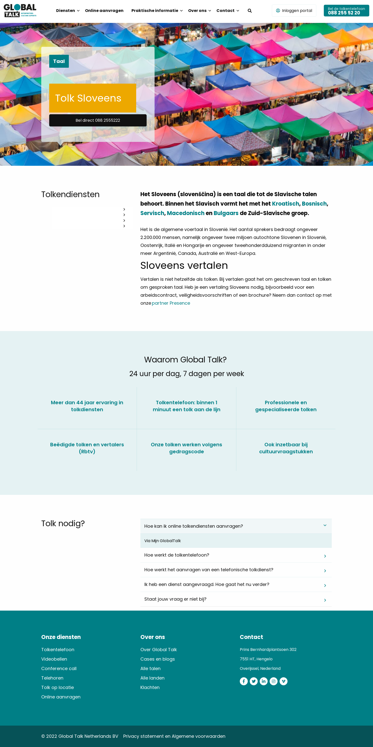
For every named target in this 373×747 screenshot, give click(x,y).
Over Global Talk (158, 649)
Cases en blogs (157, 659)
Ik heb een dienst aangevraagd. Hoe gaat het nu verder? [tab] (206, 584)
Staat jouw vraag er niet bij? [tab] (175, 599)
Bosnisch (314, 204)
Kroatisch (285, 204)
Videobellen (54, 659)
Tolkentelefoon (57, 649)
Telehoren (52, 678)
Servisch (152, 213)
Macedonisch (186, 213)
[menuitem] (66, 11)
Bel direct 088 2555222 (98, 120)
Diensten (65, 10)
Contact (225, 10)
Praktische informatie (154, 10)
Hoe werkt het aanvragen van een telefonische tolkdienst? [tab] (208, 570)
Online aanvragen (104, 10)
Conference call (59, 668)
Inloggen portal (294, 10)
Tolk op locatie (57, 687)
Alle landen (152, 678)
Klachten (150, 687)
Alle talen (150, 668)
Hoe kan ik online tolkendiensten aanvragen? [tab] (193, 526)
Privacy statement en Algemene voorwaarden (174, 736)
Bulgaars (226, 213)
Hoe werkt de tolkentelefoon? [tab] (176, 555)
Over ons (197, 10)
